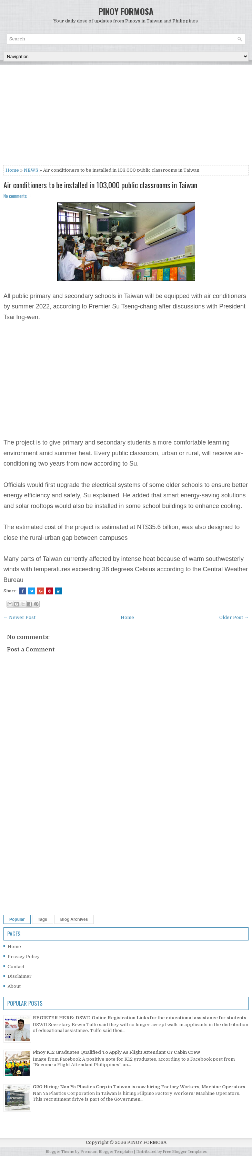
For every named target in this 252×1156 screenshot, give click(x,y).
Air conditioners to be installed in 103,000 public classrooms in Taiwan (100, 185)
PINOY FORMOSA (126, 11)
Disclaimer (20, 976)
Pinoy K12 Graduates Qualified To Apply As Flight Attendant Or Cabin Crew (116, 1052)
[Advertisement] (126, 116)
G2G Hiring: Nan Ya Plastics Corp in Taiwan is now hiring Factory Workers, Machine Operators (139, 1086)
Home (12, 170)
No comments (15, 195)
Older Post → (234, 617)
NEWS (31, 170)
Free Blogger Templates (184, 1151)
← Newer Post (19, 617)
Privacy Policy (24, 956)
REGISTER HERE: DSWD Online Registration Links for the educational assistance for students (139, 1017)
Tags (42, 919)
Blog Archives (74, 919)
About (14, 986)
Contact (16, 966)
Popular (17, 919)
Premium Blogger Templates (106, 1151)
